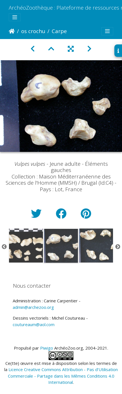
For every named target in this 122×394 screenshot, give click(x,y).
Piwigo (46, 348)
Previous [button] (4, 247)
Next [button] (118, 247)
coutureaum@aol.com (34, 324)
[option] (25, 245)
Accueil (12, 31)
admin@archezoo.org (33, 307)
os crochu (33, 31)
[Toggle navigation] (15, 17)
